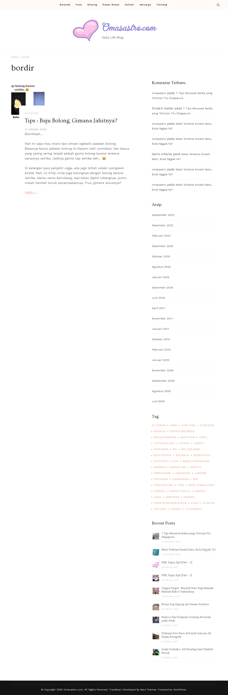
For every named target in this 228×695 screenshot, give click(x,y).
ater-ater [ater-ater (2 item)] (188, 425)
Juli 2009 (158, 401)
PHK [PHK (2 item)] (195, 479)
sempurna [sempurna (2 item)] (172, 497)
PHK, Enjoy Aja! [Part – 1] (177, 575)
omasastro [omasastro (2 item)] (183, 473)
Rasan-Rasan (110, 5)
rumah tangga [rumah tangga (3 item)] (179, 491)
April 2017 (158, 308)
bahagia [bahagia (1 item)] (160, 431)
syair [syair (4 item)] (194, 503)
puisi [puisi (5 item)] (181, 485)
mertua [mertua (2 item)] (196, 467)
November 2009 (163, 370)
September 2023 (163, 215)
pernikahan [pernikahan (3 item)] (180, 479)
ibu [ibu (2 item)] (175, 449)
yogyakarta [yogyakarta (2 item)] (193, 509)
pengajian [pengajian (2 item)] (161, 479)
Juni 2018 (158, 297)
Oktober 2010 (161, 339)
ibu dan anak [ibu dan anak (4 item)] (190, 449)
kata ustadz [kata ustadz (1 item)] (162, 455)
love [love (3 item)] (175, 461)
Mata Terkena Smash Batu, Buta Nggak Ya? (189, 549)
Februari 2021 (161, 235)
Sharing (92, 5)
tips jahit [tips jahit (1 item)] (160, 509)
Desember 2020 (162, 246)
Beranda (65, 5)
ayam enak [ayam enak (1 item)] (206, 425)
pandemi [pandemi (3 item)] (201, 473)
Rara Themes (148, 689)
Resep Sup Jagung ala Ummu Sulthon (185, 604)
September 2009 (163, 380)
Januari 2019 (160, 277)
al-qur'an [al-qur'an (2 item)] (159, 425)
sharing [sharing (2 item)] (189, 497)
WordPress (179, 689)
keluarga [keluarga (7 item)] (182, 455)
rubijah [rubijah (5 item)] (159, 491)
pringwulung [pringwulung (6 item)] (163, 485)
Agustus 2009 (161, 391)
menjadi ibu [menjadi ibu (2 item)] (178, 467)
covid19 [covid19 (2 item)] (183, 443)
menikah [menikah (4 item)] (160, 467)
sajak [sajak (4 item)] (157, 497)
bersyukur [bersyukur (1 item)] (187, 437)
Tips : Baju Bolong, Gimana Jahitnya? (71, 120)
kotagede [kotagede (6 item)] (161, 461)
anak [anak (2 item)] (173, 425)
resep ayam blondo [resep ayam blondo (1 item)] (201, 485)
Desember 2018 (162, 287)
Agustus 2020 (161, 266)
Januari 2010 (160, 360)
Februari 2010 (161, 349)
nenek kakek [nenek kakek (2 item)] (162, 473)
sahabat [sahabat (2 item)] (200, 491)
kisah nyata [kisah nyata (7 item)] (202, 455)
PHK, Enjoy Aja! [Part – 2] (177, 562)
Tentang (161, 5)
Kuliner (129, 5)
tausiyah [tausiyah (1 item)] (208, 503)
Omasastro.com (129, 27)
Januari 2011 (160, 329)
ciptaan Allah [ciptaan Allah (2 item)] (164, 443)
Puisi (79, 5)
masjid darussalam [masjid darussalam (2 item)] (196, 461)
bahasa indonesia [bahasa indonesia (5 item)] (182, 431)
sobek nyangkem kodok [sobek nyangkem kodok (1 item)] (170, 503)
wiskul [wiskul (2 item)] (176, 509)
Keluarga (145, 5)
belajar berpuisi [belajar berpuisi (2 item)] (165, 437)
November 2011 (162, 318)
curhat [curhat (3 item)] (198, 443)
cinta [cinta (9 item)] (203, 437)
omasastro (159, 93)
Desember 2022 (162, 225)
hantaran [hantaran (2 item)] (161, 449)
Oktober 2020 (161, 256)
